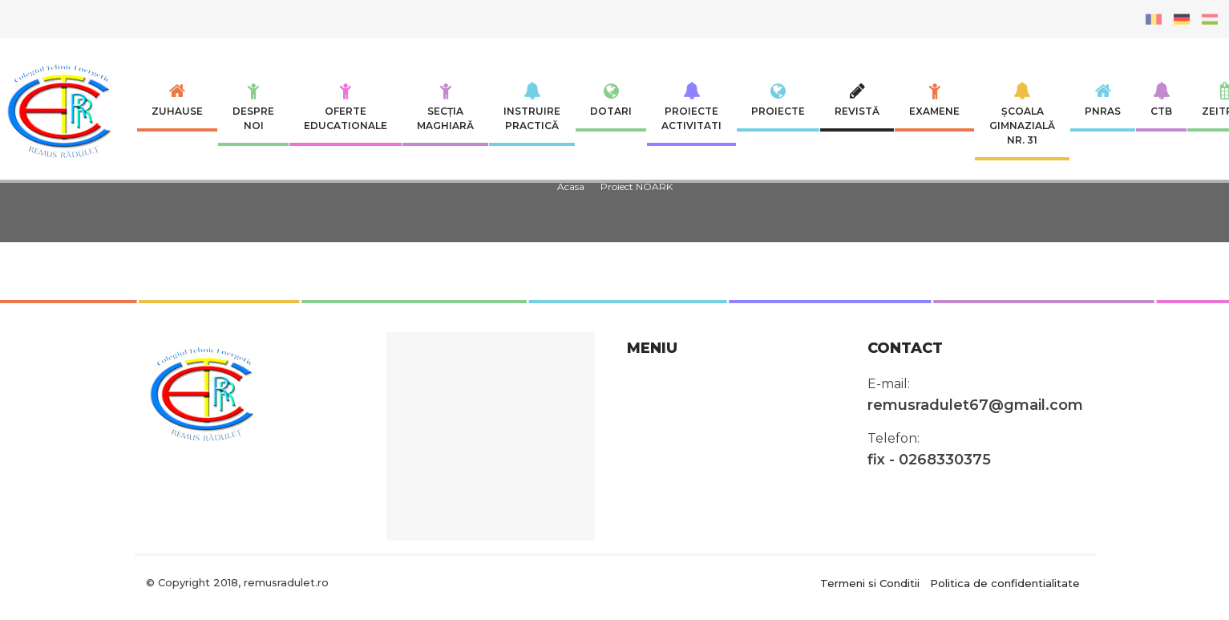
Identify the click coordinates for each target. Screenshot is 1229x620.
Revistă (857, 99)
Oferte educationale (345, 107)
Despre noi (253, 107)
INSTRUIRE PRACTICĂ (531, 107)
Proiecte (778, 99)
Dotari (611, 99)
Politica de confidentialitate (1005, 582)
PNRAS (1103, 99)
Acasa (570, 186)
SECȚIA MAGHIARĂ (445, 107)
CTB (1161, 99)
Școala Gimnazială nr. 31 (1022, 114)
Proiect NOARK (636, 186)
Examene (934, 99)
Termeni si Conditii (870, 582)
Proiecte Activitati (691, 107)
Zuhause (177, 99)
